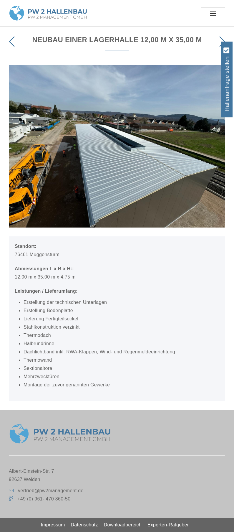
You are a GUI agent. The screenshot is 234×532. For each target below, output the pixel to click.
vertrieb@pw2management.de (51, 490)
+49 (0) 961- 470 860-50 (43, 498)
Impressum (53, 524)
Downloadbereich (123, 524)
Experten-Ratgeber (168, 524)
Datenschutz (84, 524)
